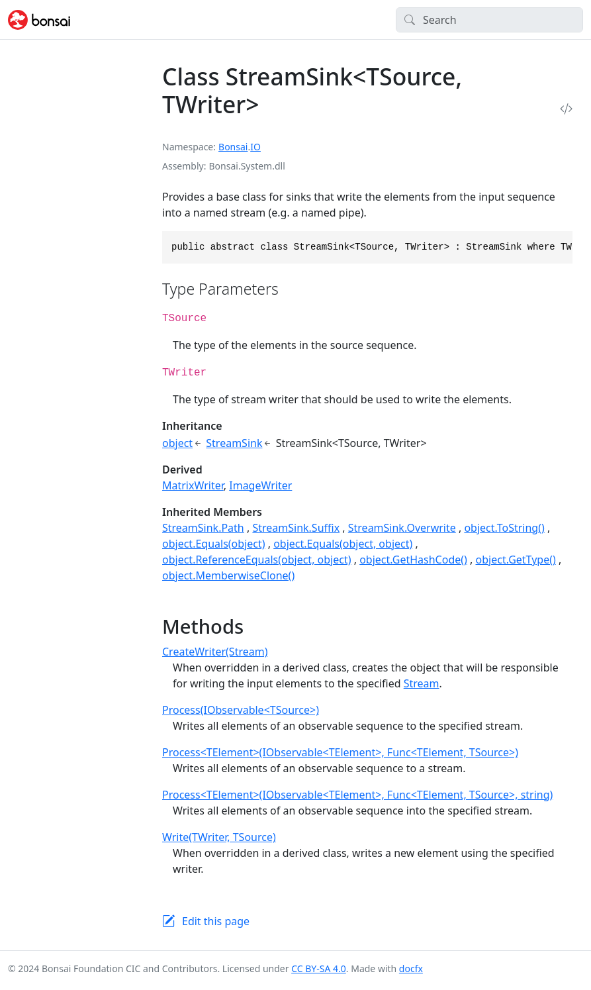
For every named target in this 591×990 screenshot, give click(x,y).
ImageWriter (260, 485)
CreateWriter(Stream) (214, 651)
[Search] (489, 19)
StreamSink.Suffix (296, 527)
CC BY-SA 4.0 (318, 968)
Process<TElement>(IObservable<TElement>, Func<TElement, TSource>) (340, 752)
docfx (411, 968)
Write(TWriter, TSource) (219, 837)
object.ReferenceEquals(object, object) (256, 559)
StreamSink (234, 443)
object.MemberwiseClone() (228, 575)
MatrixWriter (193, 485)
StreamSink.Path (203, 527)
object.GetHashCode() (413, 559)
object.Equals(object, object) (342, 543)
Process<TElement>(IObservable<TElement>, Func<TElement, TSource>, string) (357, 794)
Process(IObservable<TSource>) (240, 710)
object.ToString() (504, 527)
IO (255, 146)
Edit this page (216, 921)
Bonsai (233, 146)
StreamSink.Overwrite (402, 527)
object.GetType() (516, 559)
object (177, 443)
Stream (421, 683)
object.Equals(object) (213, 543)
